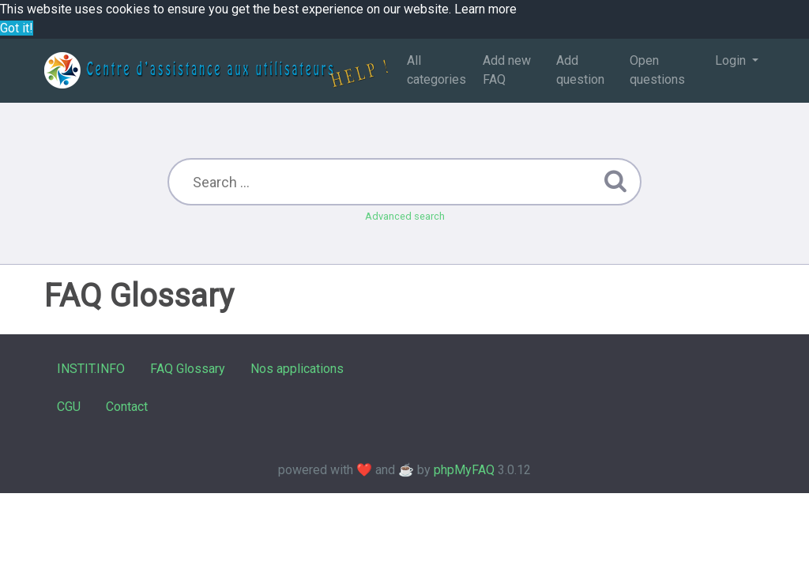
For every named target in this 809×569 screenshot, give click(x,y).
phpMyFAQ (464, 469)
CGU (69, 406)
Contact (127, 406)
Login (732, 60)
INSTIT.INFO (91, 368)
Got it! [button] (16, 28)
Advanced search (405, 216)
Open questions (657, 70)
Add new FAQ (507, 70)
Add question (580, 70)
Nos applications (297, 368)
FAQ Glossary (187, 368)
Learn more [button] (485, 9)
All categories (436, 70)
